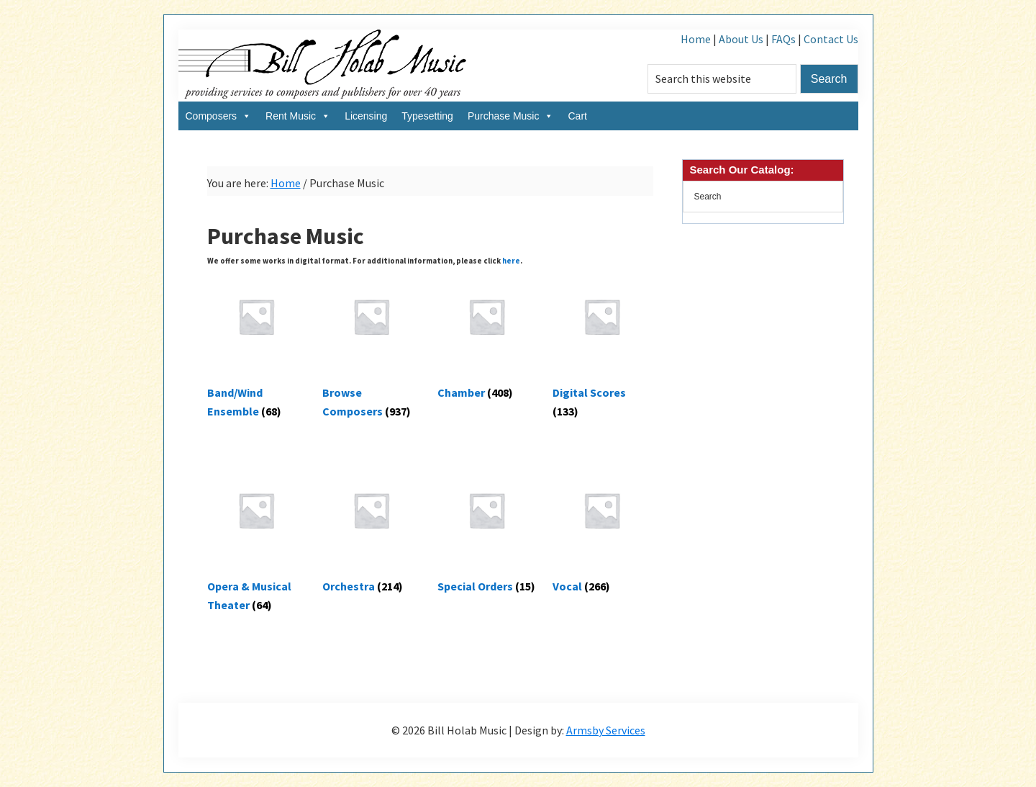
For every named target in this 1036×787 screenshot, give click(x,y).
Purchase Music (511, 116)
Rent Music (297, 116)
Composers (219, 116)
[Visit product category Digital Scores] (602, 346)
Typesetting (427, 116)
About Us (741, 39)
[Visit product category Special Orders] (486, 531)
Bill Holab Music (322, 66)
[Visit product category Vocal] (602, 531)
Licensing (366, 116)
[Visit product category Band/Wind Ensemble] (256, 346)
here (511, 261)
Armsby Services (605, 730)
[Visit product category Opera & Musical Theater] (256, 540)
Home (696, 39)
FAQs (783, 39)
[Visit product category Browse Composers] (371, 346)
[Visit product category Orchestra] (371, 531)
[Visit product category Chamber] (486, 337)
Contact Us (831, 39)
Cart (577, 116)
